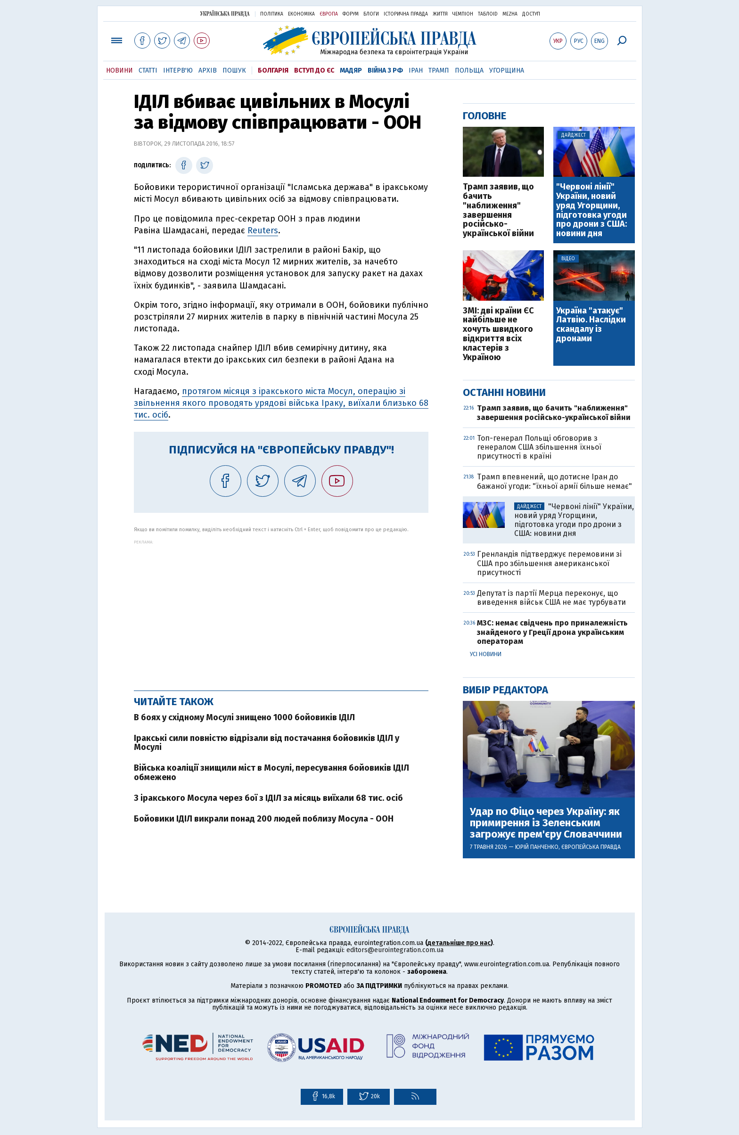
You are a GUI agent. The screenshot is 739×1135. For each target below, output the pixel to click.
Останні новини (504, 392)
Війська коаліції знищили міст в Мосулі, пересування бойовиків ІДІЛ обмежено (271, 772)
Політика (271, 14)
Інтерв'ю (178, 70)
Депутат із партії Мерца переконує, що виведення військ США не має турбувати (551, 598)
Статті (148, 70)
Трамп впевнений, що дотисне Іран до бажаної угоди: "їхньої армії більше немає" (554, 481)
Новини (119, 70)
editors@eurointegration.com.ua (394, 950)
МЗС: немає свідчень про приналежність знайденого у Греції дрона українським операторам (552, 631)
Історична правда (406, 14)
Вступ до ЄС (314, 70)
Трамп (438, 70)
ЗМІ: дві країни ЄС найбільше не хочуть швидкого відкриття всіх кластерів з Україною (498, 334)
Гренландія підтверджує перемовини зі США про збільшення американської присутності (549, 563)
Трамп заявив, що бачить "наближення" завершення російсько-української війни (498, 210)
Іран (416, 70)
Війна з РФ (385, 70)
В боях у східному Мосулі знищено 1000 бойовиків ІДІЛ (244, 717)
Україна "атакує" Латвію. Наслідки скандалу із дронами (591, 325)
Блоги (371, 14)
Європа (329, 14)
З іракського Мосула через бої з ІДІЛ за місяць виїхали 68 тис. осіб (268, 798)
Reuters (262, 230)
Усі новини (485, 654)
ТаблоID (488, 14)
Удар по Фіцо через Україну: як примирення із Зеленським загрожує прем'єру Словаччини (546, 823)
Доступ (531, 14)
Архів (207, 70)
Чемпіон (462, 14)
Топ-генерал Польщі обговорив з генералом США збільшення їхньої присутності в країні (539, 447)
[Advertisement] (281, 610)
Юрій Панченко (536, 847)
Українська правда (225, 13)
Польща (469, 70)
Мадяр (351, 70)
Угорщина (506, 70)
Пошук (234, 70)
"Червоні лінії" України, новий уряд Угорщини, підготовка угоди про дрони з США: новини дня (591, 210)
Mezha (509, 14)
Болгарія (273, 70)
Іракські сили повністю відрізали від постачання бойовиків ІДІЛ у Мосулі (266, 743)
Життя (440, 14)
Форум (351, 14)
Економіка (301, 14)
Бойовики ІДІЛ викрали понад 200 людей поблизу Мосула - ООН (264, 819)
